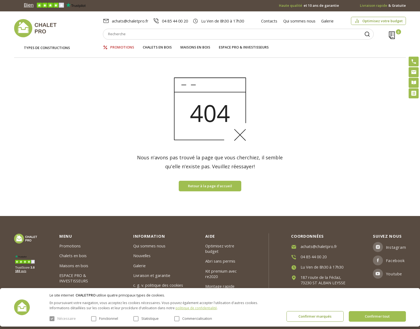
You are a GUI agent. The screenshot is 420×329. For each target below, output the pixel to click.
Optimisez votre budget (382, 20)
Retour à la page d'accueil (210, 185)
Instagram (396, 247)
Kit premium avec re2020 (221, 273)
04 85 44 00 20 (175, 21)
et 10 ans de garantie (309, 5)
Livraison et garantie (151, 275)
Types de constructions (47, 47)
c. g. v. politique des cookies (158, 285)
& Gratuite (383, 5)
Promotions (122, 47)
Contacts (269, 21)
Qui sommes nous (299, 21)
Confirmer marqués (314, 316)
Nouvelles (142, 255)
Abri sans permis (220, 261)
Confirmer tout (377, 316)
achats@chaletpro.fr (130, 21)
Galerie (327, 21)
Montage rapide (220, 286)
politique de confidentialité (196, 308)
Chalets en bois (157, 47)
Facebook (395, 260)
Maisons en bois (195, 47)
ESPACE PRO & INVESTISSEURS (244, 47)
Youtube (394, 273)
